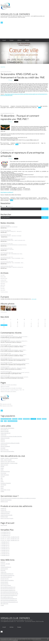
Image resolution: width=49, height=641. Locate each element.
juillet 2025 (3, 285)
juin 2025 (2, 286)
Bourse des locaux (4, 449)
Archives (27, 40)
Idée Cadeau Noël (4, 603)
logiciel (20, 418)
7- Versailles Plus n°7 (5, 552)
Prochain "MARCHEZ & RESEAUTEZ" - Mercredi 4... (11, 231)
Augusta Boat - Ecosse (5, 489)
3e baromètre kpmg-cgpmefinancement (23, 107)
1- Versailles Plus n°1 (5, 542)
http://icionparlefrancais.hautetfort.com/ (9, 595)
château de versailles (12, 421)
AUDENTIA (3, 562)
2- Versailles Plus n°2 (5, 543)
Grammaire (3, 570)
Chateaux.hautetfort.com (6, 567)
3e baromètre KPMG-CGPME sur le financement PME (27, 106)
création (38, 199)
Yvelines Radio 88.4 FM (5, 433)
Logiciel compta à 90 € (5, 511)
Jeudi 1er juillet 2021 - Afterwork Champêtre (17, 368)
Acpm (2, 479)
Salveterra (3, 439)
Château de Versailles (5, 438)
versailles (8, 144)
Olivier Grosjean (4, 377)
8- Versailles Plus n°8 (5, 553)
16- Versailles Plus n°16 (5, 533)
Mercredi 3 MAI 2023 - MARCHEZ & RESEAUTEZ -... (17, 341)
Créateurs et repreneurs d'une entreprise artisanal (26, 197)
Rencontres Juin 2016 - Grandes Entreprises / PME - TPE (12, 389)
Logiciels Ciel (3, 508)
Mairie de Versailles (5, 431)
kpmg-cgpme (3, 107)
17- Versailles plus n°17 (5, 535)
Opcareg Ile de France (5, 471)
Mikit (2, 478)
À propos (11, 40)
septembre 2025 (4, 281)
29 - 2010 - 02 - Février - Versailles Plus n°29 (10, 537)
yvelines (34, 199)
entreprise (15, 418)
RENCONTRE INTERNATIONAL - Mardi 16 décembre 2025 (13, 240)
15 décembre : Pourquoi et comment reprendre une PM (27, 143)
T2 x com (3, 476)
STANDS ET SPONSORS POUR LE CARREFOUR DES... (18, 359)
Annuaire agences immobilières (7, 580)
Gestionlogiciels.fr (4, 568)
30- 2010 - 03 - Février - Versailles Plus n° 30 (10, 540)
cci (13, 144)
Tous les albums (4, 312)
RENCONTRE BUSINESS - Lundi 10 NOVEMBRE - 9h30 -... (13, 258)
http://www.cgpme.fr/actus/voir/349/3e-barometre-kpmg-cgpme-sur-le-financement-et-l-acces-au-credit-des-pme (24, 94)
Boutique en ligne (4, 516)
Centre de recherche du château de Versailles (10, 443)
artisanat (14, 199)
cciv (44, 143)
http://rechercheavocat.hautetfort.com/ (9, 600)
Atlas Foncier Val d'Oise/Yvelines (7, 451)
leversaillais (3, 448)
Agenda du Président (5, 386)
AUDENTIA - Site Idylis (5, 563)
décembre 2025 (4, 278)
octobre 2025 (3, 280)
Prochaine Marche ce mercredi (7, 249)
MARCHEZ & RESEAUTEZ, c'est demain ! (9, 226)
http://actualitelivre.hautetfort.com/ (8, 587)
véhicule (30, 199)
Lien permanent (5, 106)
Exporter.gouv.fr (4, 444)
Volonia (2, 486)
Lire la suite (34, 299)
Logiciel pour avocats (5, 513)
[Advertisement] (14, 31)
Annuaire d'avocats (5, 578)
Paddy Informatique (5, 474)
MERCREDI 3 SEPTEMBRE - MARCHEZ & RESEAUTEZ (12, 267)
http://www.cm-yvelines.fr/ (7, 192)
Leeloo (2, 481)
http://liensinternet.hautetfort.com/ (8, 588)
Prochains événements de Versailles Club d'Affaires (11, 388)
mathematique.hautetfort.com (7, 573)
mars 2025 (3, 290)
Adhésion (19, 40)
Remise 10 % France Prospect (7, 518)
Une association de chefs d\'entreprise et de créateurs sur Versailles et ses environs (18, 498)
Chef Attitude (3, 484)
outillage (26, 199)
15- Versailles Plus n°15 (5, 532)
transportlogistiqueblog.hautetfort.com (9, 598)
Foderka (2, 491)
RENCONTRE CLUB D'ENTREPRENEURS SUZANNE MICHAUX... (14, 244)
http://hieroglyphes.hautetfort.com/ (8, 590)
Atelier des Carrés (4, 464)
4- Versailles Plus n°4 (5, 547)
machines (22, 199)
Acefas (2, 469)
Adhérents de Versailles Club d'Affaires (9, 384)
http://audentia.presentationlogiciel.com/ (9, 592)
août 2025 (3, 283)
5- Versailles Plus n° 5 (5, 548)
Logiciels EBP (3, 510)
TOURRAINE (3, 368)
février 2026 (3, 276)
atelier (18, 199)
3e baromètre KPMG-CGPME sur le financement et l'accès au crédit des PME (23, 75)
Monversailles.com (4, 429)
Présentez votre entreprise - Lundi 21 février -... (17, 345)
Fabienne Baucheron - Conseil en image (9, 463)
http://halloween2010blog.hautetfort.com (9, 602)
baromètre (45, 106)
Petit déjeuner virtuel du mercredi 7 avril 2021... (20, 372)
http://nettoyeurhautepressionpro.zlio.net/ (9, 593)
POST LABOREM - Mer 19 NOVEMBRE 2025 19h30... (12, 253)
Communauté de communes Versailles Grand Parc (11, 436)
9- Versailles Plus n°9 (5, 555)
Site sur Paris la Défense (6, 585)
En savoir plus (15, 640)
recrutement (9, 199)
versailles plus (26, 418)
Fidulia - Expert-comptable (6, 459)
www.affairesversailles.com (6, 577)
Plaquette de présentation (6, 500)
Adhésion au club (4, 501)
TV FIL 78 (3, 441)
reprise (8, 107)
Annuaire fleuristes (4, 583)
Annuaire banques (4, 582)
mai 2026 (2, 275)
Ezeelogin (3, 341)
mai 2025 (2, 288)
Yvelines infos (3, 434)
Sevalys (2, 468)
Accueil (4, 40)
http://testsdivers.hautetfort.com (7, 575)
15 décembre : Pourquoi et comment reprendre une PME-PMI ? (20, 117)
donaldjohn (3, 336)
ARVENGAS (3, 345)
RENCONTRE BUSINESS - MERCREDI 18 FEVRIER (11, 235)
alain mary (46, 199)
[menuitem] (4, 40)
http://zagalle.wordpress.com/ (7, 597)
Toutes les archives (4, 292)
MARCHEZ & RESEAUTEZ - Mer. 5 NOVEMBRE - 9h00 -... (12, 262)
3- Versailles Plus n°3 (5, 545)
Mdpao (2, 488)
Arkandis (2, 466)
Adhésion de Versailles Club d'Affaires (8, 391)
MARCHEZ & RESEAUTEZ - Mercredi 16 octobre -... (17, 336)
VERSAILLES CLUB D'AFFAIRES (15, 14)
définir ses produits (5, 200)
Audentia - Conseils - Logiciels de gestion (9, 458)
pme (36, 107)
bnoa (5, 199)
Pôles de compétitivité (5, 446)
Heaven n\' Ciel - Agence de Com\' (8, 461)
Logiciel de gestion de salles (6, 515)
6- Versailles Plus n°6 (5, 550)
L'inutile (2, 605)
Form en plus (3, 473)
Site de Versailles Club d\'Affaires (7, 428)
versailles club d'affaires (6, 418)
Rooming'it (3, 565)
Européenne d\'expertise (6, 483)
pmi (11, 144)
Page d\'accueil (4, 525)
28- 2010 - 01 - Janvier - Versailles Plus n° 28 (10, 538)
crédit (33, 107)
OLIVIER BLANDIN (4, 372)
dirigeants (12, 107)
